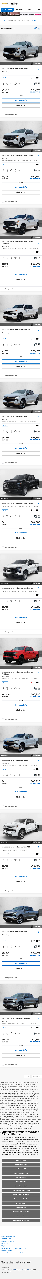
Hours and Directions (7, 1241)
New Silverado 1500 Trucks (21, 1190)
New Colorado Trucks (21, 1199)
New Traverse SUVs (21, 1169)
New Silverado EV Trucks (21, 1211)
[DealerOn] (6, 1267)
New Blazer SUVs (21, 1177)
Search (34, 20)
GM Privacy (26, 1269)
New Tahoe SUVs (21, 1181)
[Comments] (35, 83)
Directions (19, 9)
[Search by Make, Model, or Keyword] (19, 20)
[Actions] (38, 68)
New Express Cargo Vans (21, 1220)
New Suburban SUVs (21, 1186)
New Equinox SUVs (21, 1164)
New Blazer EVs (21, 1207)
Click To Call (21, 105)
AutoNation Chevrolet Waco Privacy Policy (13, 1248)
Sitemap (20, 1269)
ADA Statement (6, 1238)
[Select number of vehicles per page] (36, 1076)
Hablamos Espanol (6, 1250)
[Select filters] (35, 29)
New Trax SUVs (21, 1160)
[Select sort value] (38, 28)
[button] (7, 10)
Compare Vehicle (11, 114)
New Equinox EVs (21, 1203)
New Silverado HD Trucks (21, 1194)
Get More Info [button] (21, 100)
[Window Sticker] (39, 83)
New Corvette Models (21, 1216)
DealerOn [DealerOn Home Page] (14, 1269)
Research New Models (8, 1236)
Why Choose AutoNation (8, 1246)
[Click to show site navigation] (39, 9)
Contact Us (4, 1243)
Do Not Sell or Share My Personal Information (14, 1253)
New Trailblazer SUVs (21, 1173)
